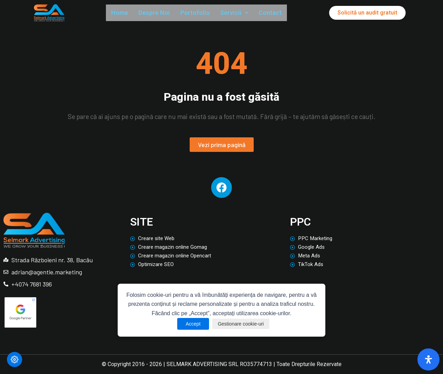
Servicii (245, 13)
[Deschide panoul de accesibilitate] (428, 359)
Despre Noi (159, 13)
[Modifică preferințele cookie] (14, 359)
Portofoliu (203, 13)
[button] (245, 13)
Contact (283, 13)
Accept (189, 324)
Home (120, 13)
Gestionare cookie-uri (242, 324)
